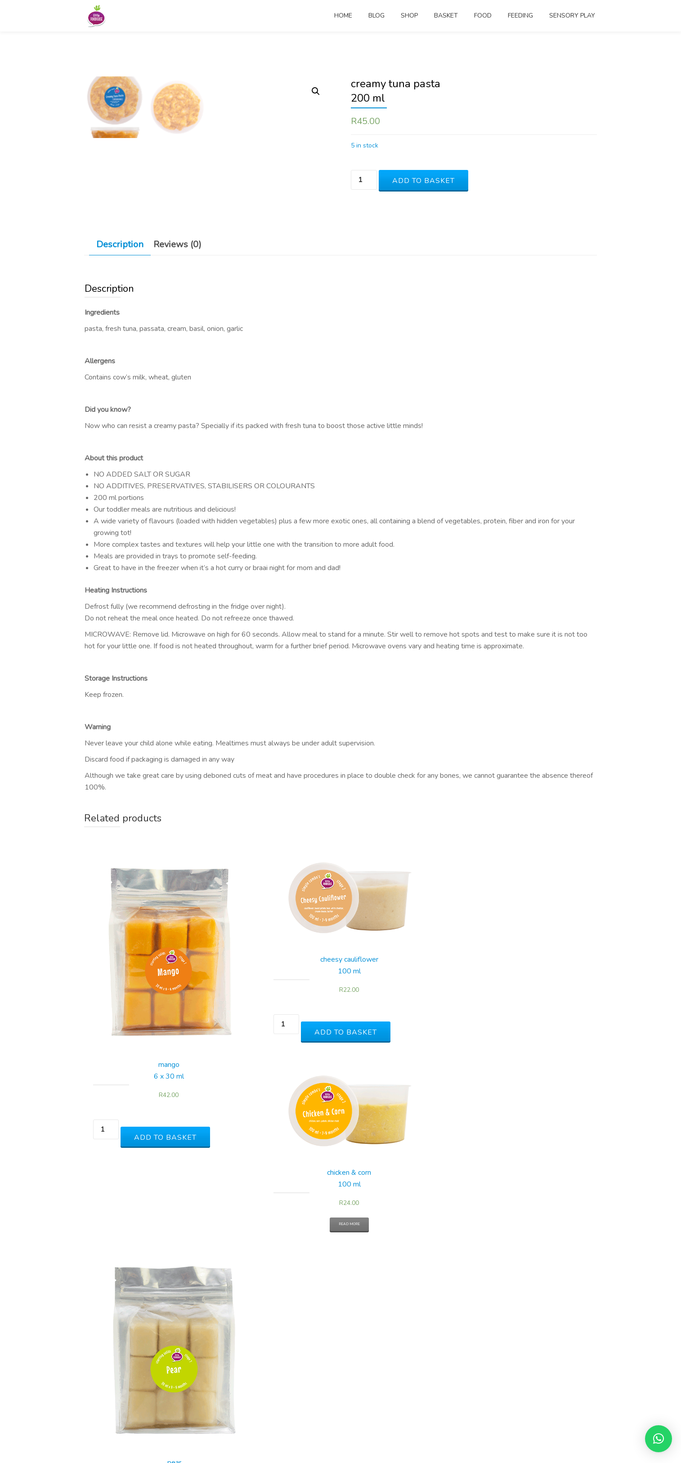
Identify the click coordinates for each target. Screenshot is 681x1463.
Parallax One (308, 1438)
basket (446, 16)
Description (119, 495)
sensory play (572, 16)
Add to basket (423, 181)
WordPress (375, 1438)
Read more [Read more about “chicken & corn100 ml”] (404, 1231)
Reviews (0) (177, 495)
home (343, 16)
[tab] (120, 495)
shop (409, 16)
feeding (520, 16)
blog (376, 16)
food (483, 16)
